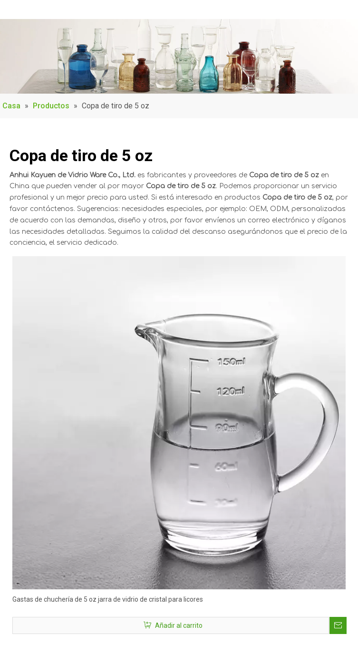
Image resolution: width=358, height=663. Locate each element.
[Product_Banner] (179, 56)
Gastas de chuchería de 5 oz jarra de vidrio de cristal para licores (107, 599)
